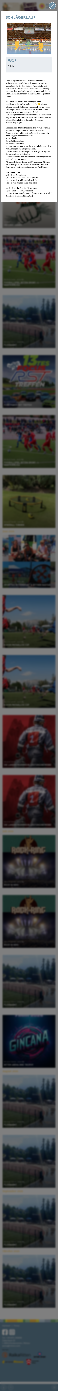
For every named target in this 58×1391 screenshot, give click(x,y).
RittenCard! (28, 196)
